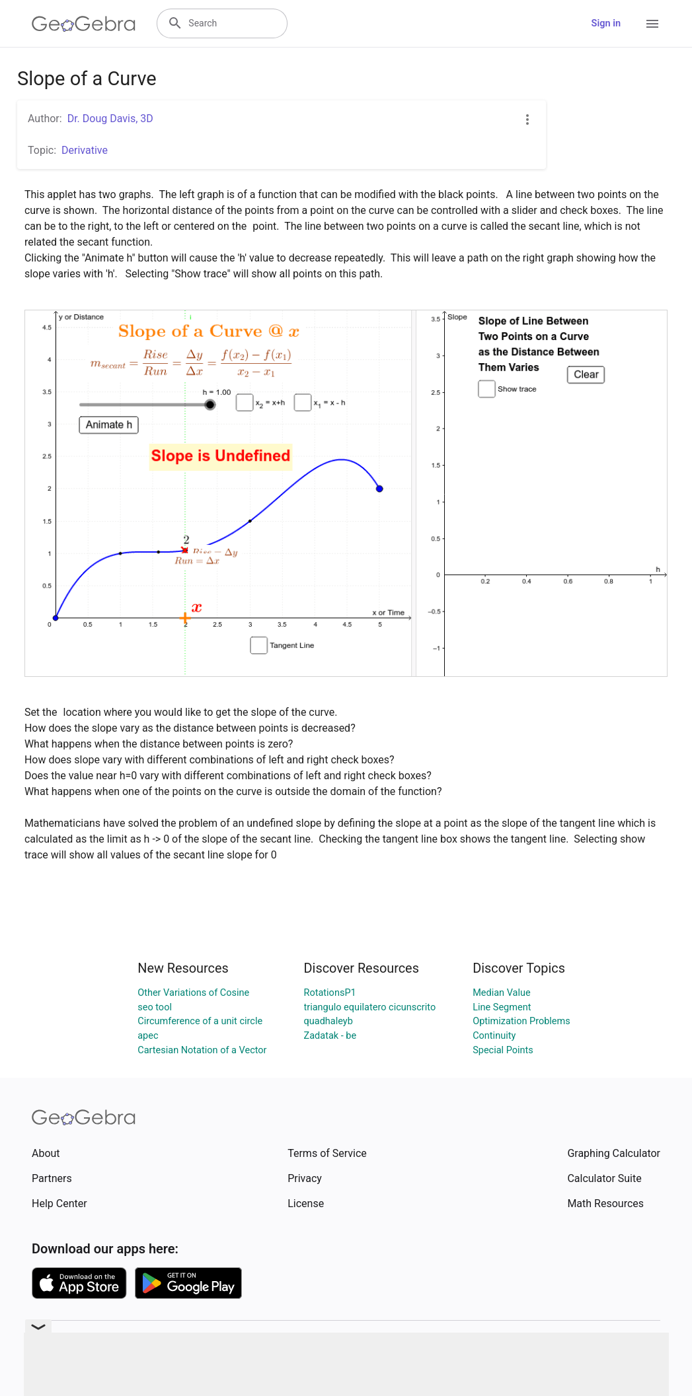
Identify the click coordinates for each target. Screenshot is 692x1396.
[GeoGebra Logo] (83, 24)
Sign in (606, 23)
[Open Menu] (652, 24)
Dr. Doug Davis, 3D (110, 118)
